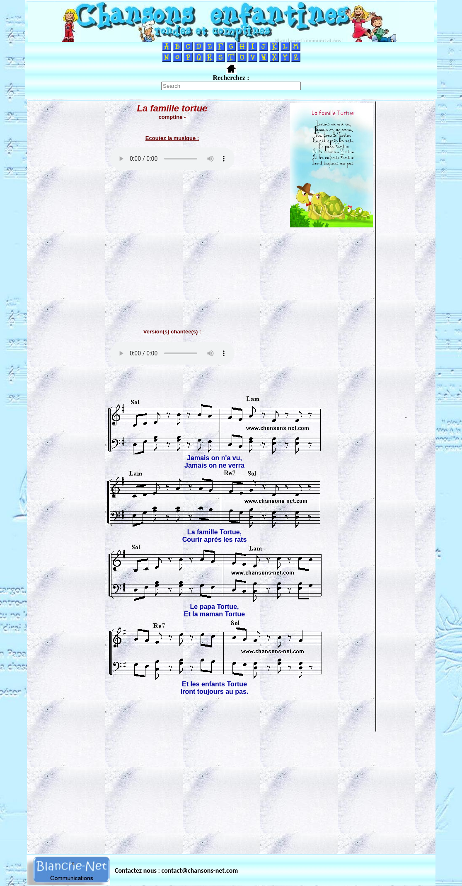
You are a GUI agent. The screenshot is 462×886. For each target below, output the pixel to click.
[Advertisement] (231, 790)
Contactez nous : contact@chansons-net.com (176, 870)
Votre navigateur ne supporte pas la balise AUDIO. (172, 158)
